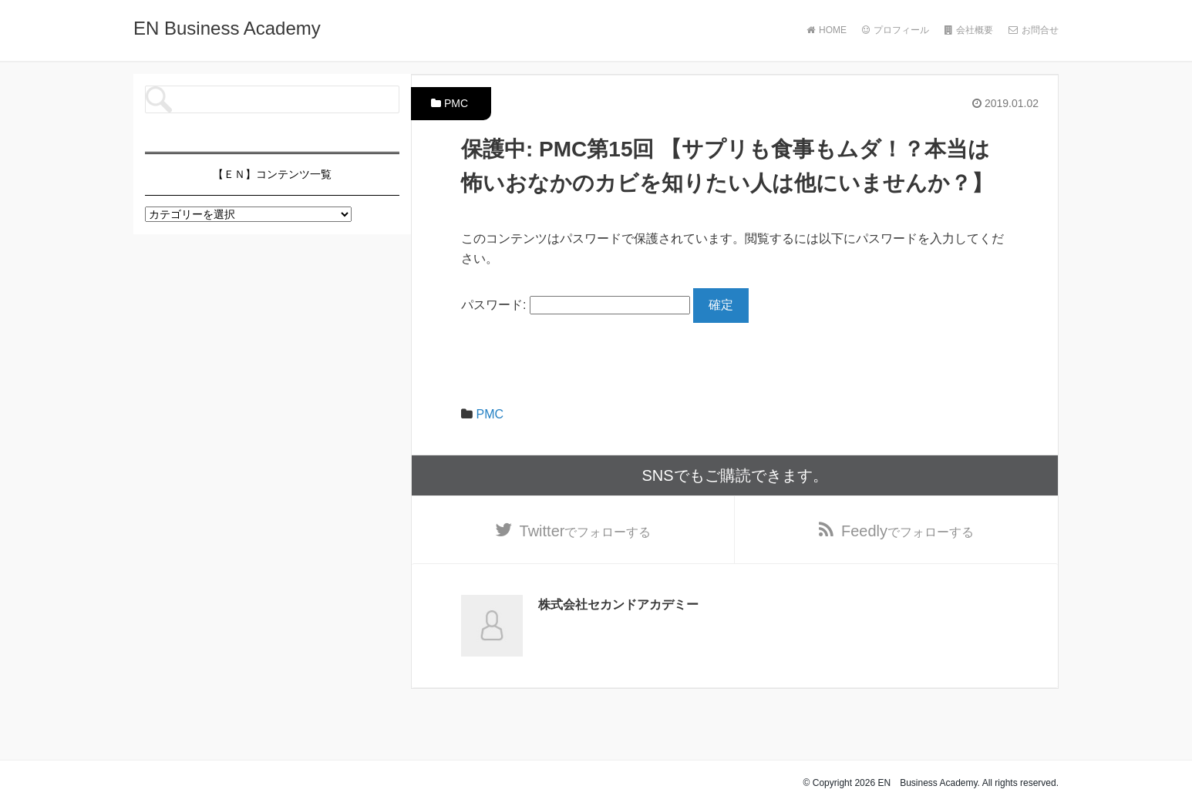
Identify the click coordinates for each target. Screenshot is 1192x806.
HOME (826, 30)
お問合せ (1033, 30)
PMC (456, 103)
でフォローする (586, 530)
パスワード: (575, 304)
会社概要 (969, 30)
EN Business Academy (227, 28)
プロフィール (895, 30)
